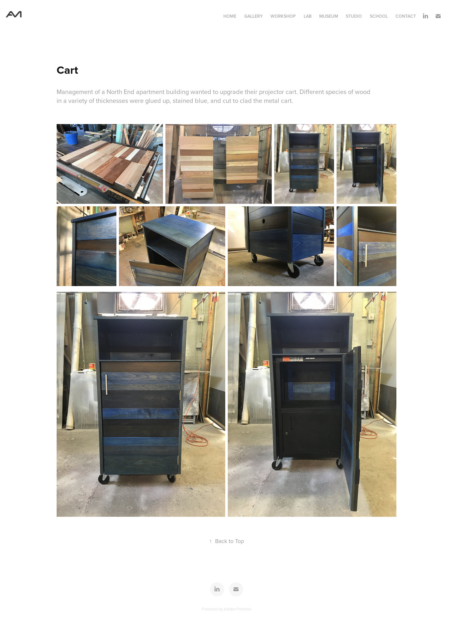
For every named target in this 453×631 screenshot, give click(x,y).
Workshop (283, 16)
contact (405, 16)
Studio (354, 16)
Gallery (253, 16)
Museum (328, 16)
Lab (308, 16)
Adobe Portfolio (237, 609)
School (379, 16)
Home (229, 16)
